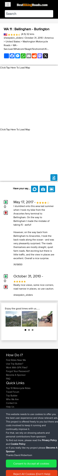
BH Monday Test (37, 434)
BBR (24, 416)
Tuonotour (11, 431)
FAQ (8, 378)
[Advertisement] (29, 99)
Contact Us (11, 403)
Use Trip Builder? (14, 363)
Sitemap (35, 464)
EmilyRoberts (13, 427)
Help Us (10, 406)
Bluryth (9, 423)
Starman (10, 416)
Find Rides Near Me (16, 360)
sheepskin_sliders (13, 38)
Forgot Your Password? (18, 371)
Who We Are (12, 399)
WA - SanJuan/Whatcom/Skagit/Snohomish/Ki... (26, 47)
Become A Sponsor (16, 375)
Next (48, 319)
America (49, 38)
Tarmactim (11, 434)
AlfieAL (10, 420)
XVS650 (17, 264)
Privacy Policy (47, 464)
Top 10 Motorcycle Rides (18, 388)
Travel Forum (12, 391)
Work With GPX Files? (17, 367)
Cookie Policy (9, 467)
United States (13, 41)
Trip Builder (11, 395)
